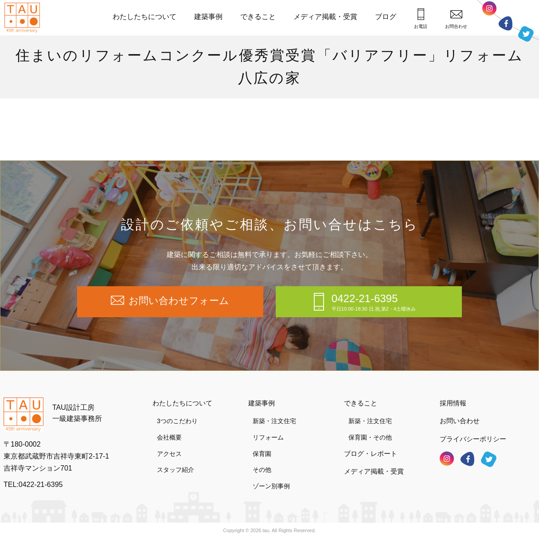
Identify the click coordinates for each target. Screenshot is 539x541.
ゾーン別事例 (271, 486)
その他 (262, 469)
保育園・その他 (370, 437)
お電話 (420, 18)
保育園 (262, 453)
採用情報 (453, 403)
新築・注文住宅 (274, 420)
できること (258, 16)
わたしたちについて (144, 16)
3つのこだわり (177, 420)
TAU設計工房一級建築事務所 (77, 413)
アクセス (169, 453)
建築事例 (208, 16)
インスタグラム (489, 11)
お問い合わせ (460, 420)
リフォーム (268, 437)
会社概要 (169, 437)
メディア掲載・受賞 (325, 16)
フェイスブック (505, 23)
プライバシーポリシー (473, 439)
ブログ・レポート (370, 453)
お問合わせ (456, 19)
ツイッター (526, 31)
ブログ (385, 16)
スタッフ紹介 (175, 469)
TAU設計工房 (24, 18)
